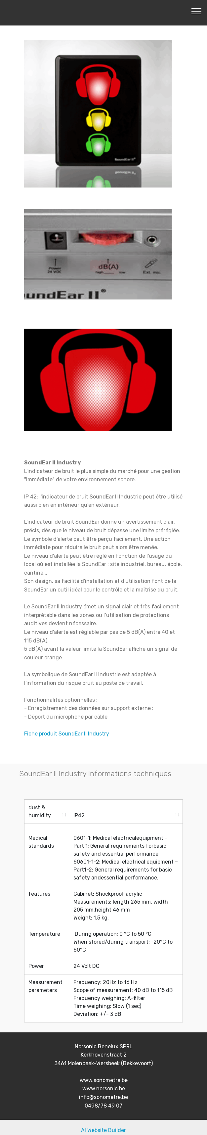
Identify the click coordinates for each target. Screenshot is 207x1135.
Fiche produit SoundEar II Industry (66, 734)
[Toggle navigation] (196, 11)
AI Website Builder (103, 1124)
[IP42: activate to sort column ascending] (126, 812)
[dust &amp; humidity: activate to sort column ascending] (46, 812)
